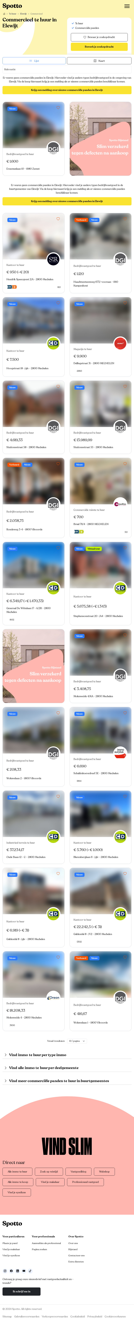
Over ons (73, 1243)
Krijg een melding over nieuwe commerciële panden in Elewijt (67, 90)
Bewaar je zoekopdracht (99, 37)
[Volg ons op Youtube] (23, 1271)
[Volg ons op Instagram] (5, 1271)
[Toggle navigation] (127, 6)
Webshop (104, 1171)
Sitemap (7, 1316)
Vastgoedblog (78, 1171)
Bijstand (72, 1249)
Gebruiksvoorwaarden (26, 1316)
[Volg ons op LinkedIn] (17, 1271)
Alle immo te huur (17, 1171)
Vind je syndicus (17, 1192)
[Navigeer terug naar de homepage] (12, 6)
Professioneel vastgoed (85, 1182)
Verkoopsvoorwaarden (55, 1316)
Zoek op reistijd (49, 1171)
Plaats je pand (10, 1243)
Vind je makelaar (50, 1182)
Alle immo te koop (18, 1182)
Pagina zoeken (39, 1249)
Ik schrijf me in (21, 1291)
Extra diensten (76, 1261)
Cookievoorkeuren (115, 1316)
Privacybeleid (94, 1316)
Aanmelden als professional (46, 1243)
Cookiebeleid (77, 1316)
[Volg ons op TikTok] (30, 1271)
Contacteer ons (76, 1255)
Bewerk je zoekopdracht (99, 47)
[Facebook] (11, 1271)
